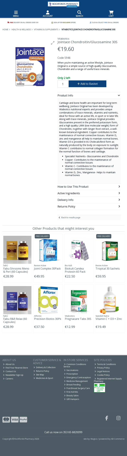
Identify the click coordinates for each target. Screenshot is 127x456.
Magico (94, 438)
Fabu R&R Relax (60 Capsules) (15, 320)
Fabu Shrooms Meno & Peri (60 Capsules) (16, 270)
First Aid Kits (71, 391)
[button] (52, 43)
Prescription (71, 373)
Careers (8, 378)
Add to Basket (87, 84)
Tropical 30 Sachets (108, 268)
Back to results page (70, 217)
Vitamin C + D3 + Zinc (109, 319)
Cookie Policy (102, 375)
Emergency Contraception (77, 377)
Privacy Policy (102, 367)
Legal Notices (102, 371)
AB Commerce (118, 438)
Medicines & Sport (43, 378)
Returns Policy (41, 371)
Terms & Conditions (105, 364)
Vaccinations (71, 370)
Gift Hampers (71, 399)
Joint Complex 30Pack (47, 268)
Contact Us (9, 371)
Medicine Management (76, 381)
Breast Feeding (72, 384)
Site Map (39, 374)
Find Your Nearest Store (15, 367)
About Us (8, 364)
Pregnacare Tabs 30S (78, 319)
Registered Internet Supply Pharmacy (108, 379)
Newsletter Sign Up (13, 375)
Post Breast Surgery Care (77, 388)
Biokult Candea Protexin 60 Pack (75, 270)
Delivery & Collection (45, 367)
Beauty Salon (71, 395)
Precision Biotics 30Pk (47, 319)
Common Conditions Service (75, 365)
